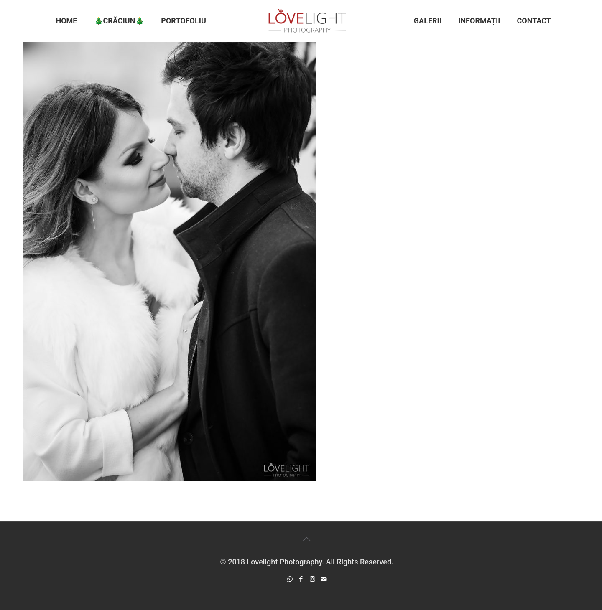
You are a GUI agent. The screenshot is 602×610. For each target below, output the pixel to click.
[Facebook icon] (301, 579)
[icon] (323, 579)
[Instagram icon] (312, 579)
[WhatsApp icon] (290, 579)
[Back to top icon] (307, 539)
